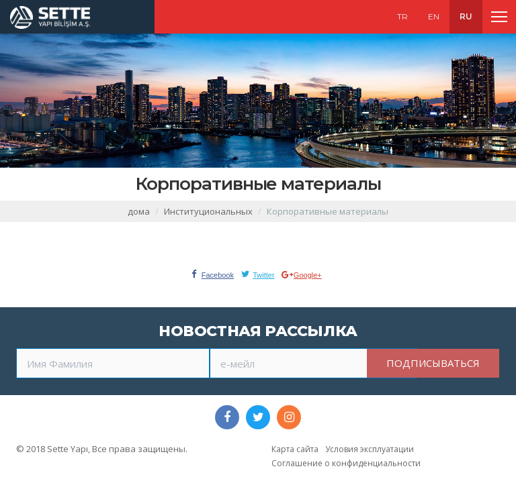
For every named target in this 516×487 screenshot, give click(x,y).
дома (139, 211)
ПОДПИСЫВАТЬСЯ (433, 363)
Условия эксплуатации (369, 449)
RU (466, 16)
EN (433, 16)
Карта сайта (294, 449)
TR (402, 16)
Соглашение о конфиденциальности (346, 463)
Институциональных (208, 211)
